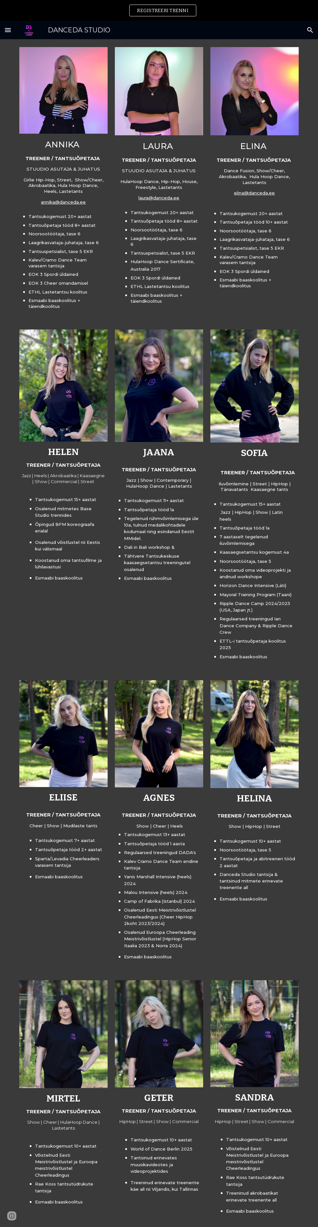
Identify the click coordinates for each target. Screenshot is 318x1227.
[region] (159, 10)
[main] (63, 224)
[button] (8, 30)
